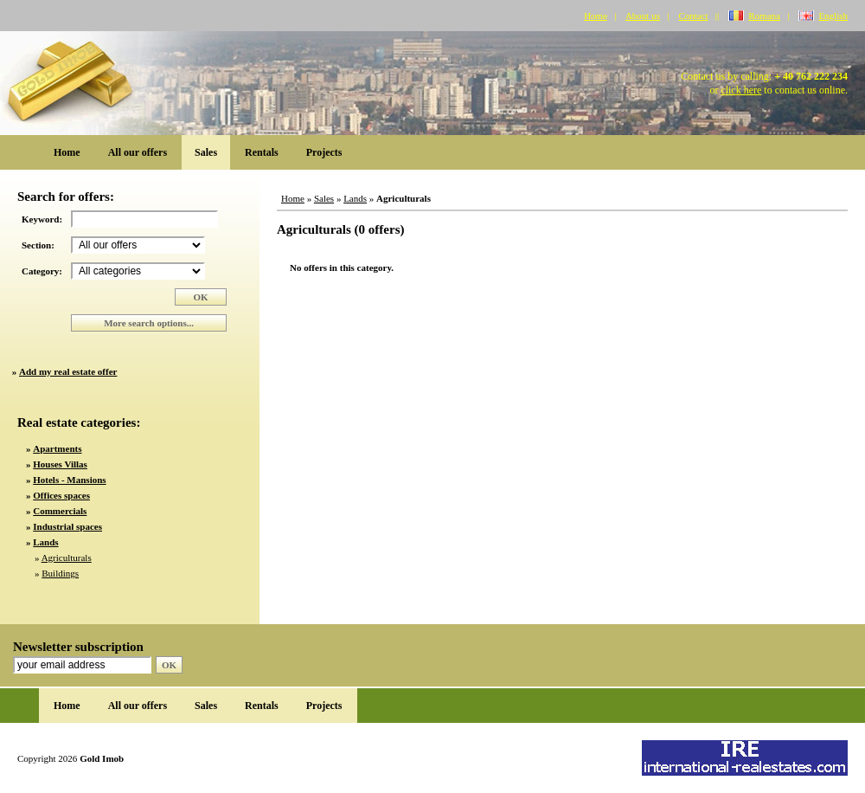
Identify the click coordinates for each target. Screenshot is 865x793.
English (833, 15)
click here (741, 90)
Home (595, 15)
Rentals (262, 152)
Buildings (60, 573)
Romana (764, 15)
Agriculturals (67, 557)
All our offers (137, 152)
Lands (355, 198)
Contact (693, 15)
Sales (206, 152)
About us (642, 15)
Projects (324, 152)
